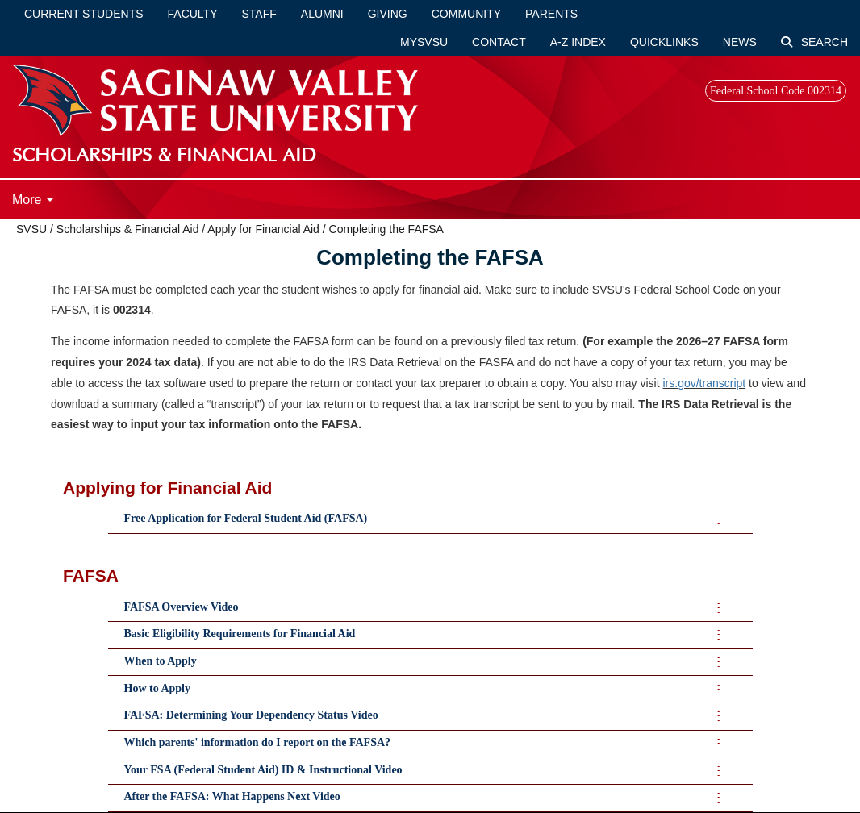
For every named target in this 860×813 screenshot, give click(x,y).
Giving (387, 13)
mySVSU (424, 41)
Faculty (193, 13)
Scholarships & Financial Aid (127, 229)
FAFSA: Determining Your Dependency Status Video (251, 715)
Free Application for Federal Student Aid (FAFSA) (246, 518)
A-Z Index (578, 41)
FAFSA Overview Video (181, 607)
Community (466, 13)
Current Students (84, 13)
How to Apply (157, 688)
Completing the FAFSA (386, 229)
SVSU (31, 229)
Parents (551, 13)
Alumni (322, 13)
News (740, 41)
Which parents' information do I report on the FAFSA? (257, 742)
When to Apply (160, 661)
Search (814, 41)
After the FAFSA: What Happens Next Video (232, 796)
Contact (499, 41)
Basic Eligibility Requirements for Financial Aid (240, 633)
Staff (259, 13)
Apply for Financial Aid (263, 229)
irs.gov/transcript (704, 383)
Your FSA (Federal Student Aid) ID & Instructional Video (263, 770)
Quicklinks (664, 41)
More (32, 199)
